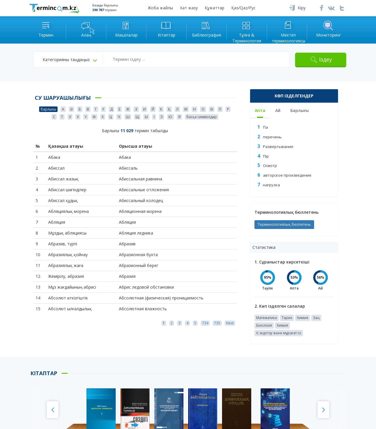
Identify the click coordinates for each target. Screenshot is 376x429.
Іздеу (325, 59)
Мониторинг (328, 29)
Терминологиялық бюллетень (284, 224)
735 (217, 323)
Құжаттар (214, 8)
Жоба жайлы (160, 8)
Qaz (243, 8)
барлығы (48, 109)
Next (230, 323)
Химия (302, 317)
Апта (260, 110)
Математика (266, 317)
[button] (70, 60)
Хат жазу (189, 8)
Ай (277, 110)
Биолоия (264, 325)
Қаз (234, 8)
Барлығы (299, 110)
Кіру (302, 8)
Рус (252, 8)
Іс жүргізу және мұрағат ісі (278, 332)
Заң (316, 317)
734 (205, 323)
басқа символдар (201, 116)
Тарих (287, 317)
